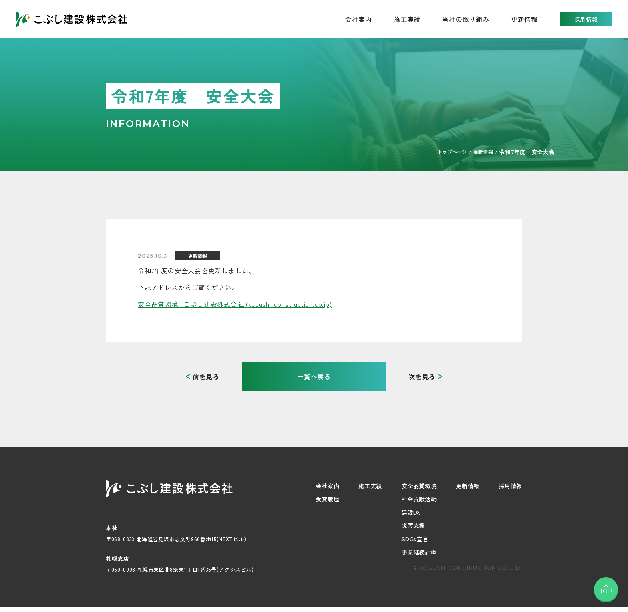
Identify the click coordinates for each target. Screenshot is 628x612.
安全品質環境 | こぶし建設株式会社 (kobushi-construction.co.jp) (235, 304)
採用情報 (586, 19)
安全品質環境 (419, 486)
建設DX (411, 512)
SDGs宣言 (414, 539)
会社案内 (328, 486)
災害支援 (413, 525)
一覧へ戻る (314, 376)
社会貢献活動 (419, 499)
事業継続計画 (419, 552)
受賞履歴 (328, 499)
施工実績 (407, 19)
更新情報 (524, 19)
